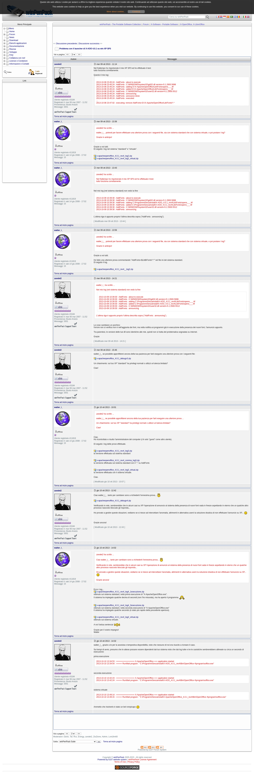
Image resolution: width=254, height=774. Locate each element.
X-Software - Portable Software (164, 24)
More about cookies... (116, 11)
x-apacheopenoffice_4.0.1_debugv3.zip (114, 358)
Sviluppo (13, 52)
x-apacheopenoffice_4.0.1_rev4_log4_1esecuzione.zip (120, 592)
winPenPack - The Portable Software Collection (120, 24)
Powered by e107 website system (112, 759)
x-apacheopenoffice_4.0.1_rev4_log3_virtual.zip (117, 470)
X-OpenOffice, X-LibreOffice (192, 24)
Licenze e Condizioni (18, 61)
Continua (136, 11)
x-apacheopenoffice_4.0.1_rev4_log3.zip (114, 451)
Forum (12, 34)
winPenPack (119, 757)
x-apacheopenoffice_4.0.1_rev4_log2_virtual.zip (117, 158)
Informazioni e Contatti (19, 64)
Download (13, 40)
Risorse (12, 49)
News (11, 37)
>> (79, 54)
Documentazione (16, 46)
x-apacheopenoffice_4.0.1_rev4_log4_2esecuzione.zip (120, 605)
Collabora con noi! (17, 58)
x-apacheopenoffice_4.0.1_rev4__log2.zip (115, 269)
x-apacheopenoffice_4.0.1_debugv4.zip (114, 501)
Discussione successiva (89, 43)
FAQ (11, 55)
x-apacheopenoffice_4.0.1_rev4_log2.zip (114, 156)
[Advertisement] (24, 133)
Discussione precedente (66, 43)
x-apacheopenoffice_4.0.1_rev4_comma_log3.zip (118, 460)
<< (67, 54)
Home (12, 31)
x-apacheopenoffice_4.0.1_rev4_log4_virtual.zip (117, 617)
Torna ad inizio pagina (63, 116)
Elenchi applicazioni (17, 43)
